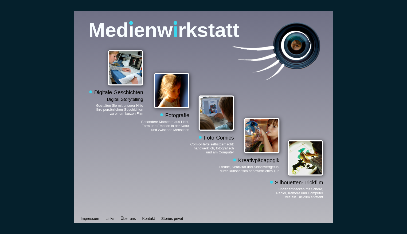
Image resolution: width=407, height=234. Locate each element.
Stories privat (172, 218)
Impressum (90, 218)
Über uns (128, 218)
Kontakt (148, 218)
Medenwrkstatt (163, 30)
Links (109, 218)
